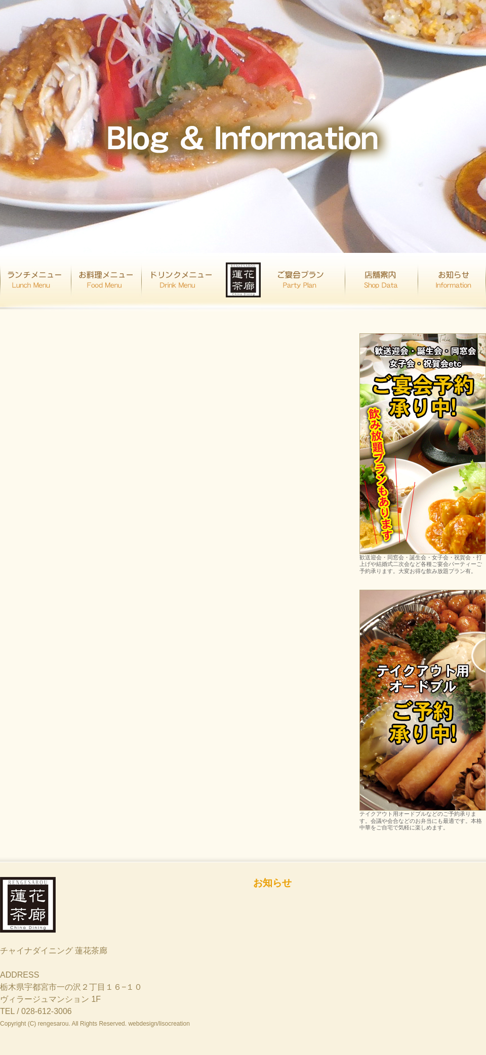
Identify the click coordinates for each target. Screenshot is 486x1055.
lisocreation (174, 1023)
